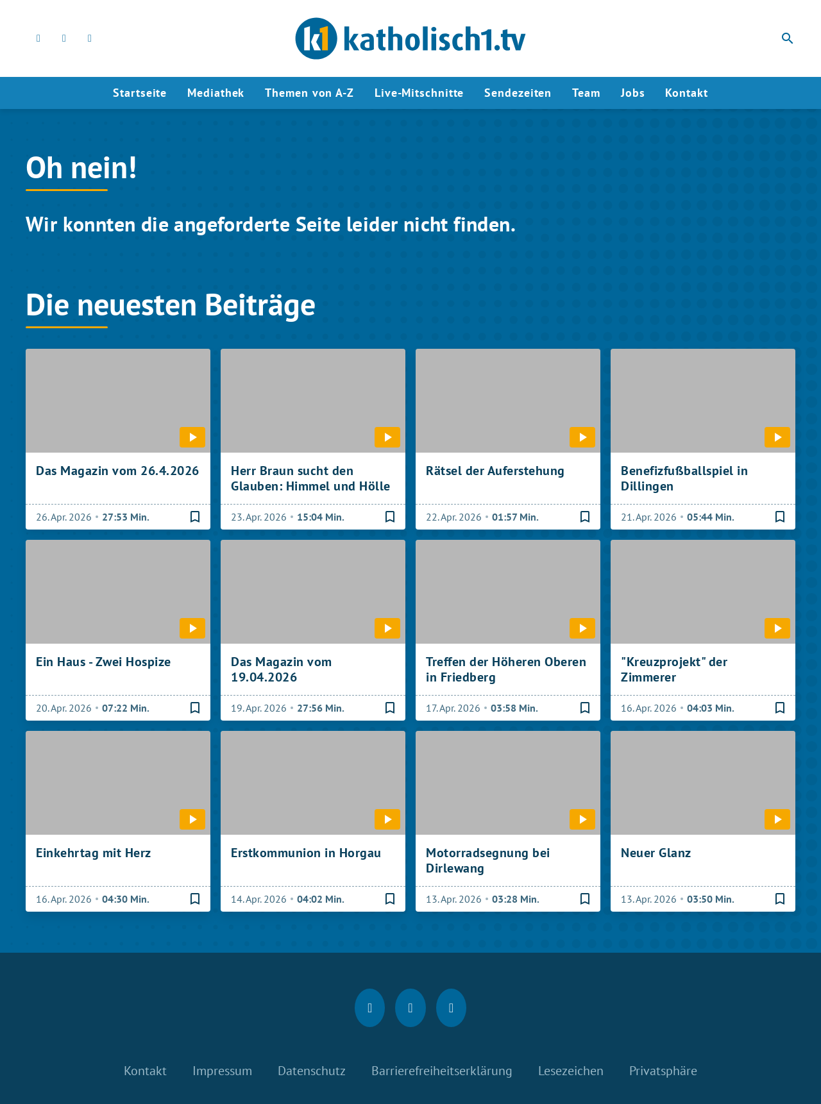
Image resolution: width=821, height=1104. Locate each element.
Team (586, 92)
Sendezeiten (518, 92)
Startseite (140, 92)
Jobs (633, 92)
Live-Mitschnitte (419, 92)
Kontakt (686, 92)
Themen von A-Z (309, 92)
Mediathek (215, 92)
